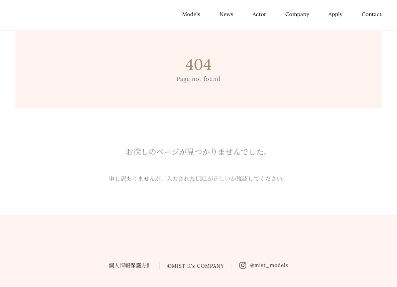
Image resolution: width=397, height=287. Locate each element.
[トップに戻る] (381, 271)
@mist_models (269, 265)
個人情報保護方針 (130, 265)
